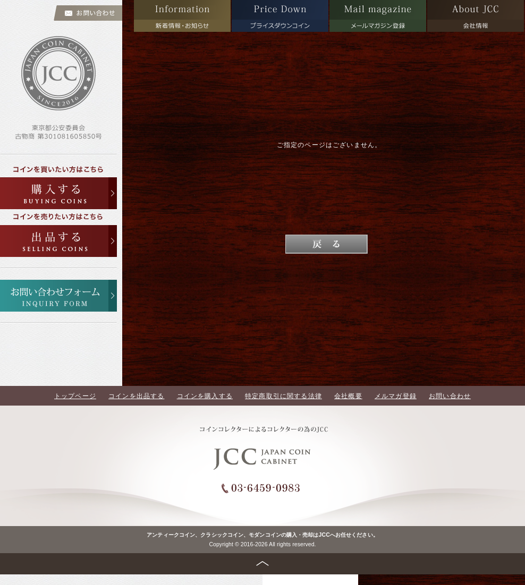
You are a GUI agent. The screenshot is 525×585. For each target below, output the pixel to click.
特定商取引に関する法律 (283, 395)
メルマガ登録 (396, 395)
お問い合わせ (450, 395)
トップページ (75, 395)
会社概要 (348, 395)
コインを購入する (205, 395)
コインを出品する (136, 395)
